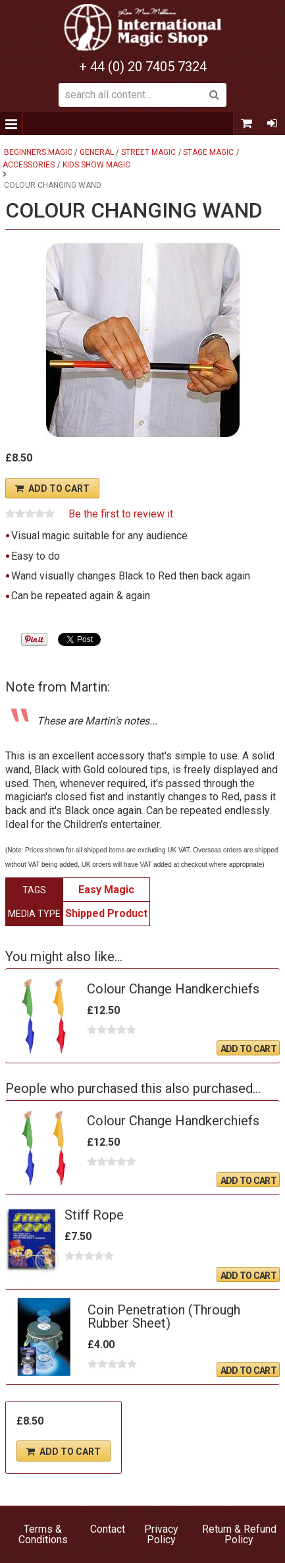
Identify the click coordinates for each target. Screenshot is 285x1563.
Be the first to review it (120, 514)
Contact (107, 1529)
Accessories (29, 164)
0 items (246, 123)
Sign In (272, 123)
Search (214, 95)
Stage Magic (208, 152)
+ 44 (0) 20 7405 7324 (143, 66)
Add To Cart (59, 488)
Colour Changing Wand (52, 185)
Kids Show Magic (96, 164)
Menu (11, 123)
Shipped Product (106, 913)
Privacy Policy (161, 1534)
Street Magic (148, 152)
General (97, 152)
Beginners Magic (38, 152)
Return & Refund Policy (239, 1534)
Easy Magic (106, 889)
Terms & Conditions (43, 1534)
